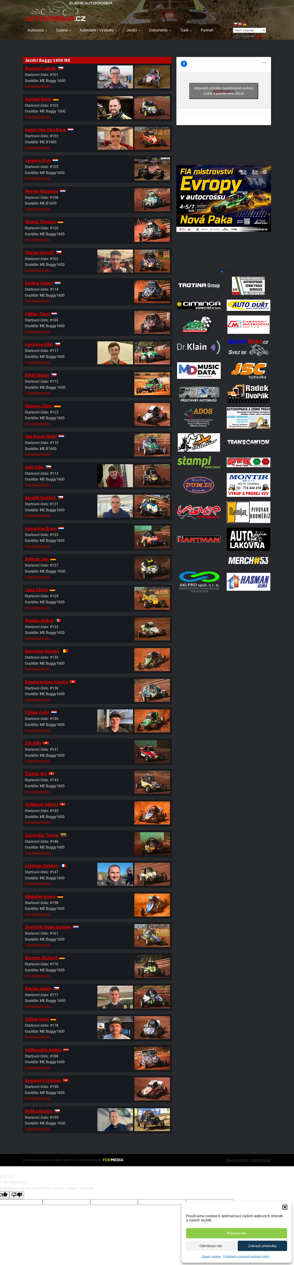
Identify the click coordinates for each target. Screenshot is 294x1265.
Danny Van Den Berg (45, 129)
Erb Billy (33, 743)
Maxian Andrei (39, 620)
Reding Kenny (39, 283)
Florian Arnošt (39, 252)
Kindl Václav (37, 375)
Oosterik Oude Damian (48, 927)
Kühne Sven (37, 1019)
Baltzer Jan (36, 559)
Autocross (36, 30)
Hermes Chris (38, 405)
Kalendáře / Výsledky (97, 30)
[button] (285, 1207)
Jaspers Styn (38, 160)
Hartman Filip (39, 344)
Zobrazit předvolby (262, 1246)
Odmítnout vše (211, 1246)
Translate (256, 36)
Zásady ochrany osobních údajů (248, 1160)
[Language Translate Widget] (249, 30)
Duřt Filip (34, 467)
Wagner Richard (41, 957)
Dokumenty (158, 30)
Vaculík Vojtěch (40, 497)
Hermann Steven (42, 651)
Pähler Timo (37, 313)
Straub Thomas (40, 221)
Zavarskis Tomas (42, 835)
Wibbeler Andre (40, 896)
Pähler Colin (37, 712)
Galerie (62, 30)
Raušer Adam (38, 988)
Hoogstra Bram (41, 528)
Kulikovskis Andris (43, 1049)
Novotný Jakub (40, 68)
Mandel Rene (38, 99)
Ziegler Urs (36, 773)
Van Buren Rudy (41, 436)
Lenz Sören (36, 589)
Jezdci (131, 30)
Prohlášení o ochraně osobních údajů (246, 1256)
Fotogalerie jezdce (38, 86)
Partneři (207, 30)
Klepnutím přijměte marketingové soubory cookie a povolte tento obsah (223, 90)
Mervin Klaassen (41, 191)
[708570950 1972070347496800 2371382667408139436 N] (223, 266)
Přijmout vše (236, 1233)
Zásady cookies (211, 1256)
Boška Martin (38, 1111)
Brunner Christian (43, 1080)
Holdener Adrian (41, 804)
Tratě (184, 30)
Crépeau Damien (42, 865)
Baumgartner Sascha (46, 681)
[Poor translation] (16, 1195)
